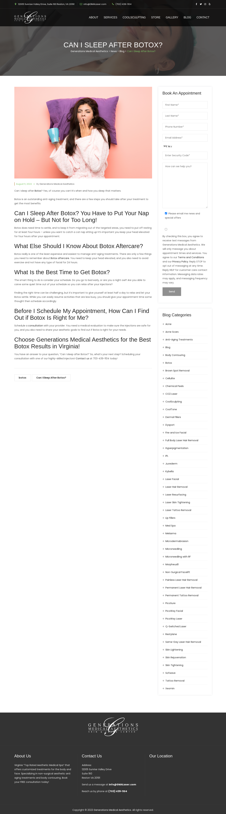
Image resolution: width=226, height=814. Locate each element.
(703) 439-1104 (123, 4)
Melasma (170, 533)
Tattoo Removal (174, 680)
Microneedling (173, 549)
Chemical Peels (174, 386)
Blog (187, 17)
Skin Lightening (174, 649)
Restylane (171, 634)
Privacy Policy (180, 261)
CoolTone (171, 409)
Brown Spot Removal (177, 370)
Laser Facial (172, 479)
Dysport (170, 425)
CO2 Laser (171, 394)
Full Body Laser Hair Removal (181, 440)
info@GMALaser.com (95, 4)
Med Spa (170, 525)
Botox (38, 190)
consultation (35, 325)
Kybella (169, 471)
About (93, 17)
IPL (166, 456)
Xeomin (170, 688)
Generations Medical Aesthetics (56, 184)
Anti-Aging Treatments (179, 339)
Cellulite (170, 378)
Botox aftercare (60, 258)
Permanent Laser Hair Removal (183, 587)
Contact (202, 17)
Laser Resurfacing (175, 494)
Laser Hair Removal (176, 487)
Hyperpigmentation (176, 448)
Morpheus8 (172, 564)
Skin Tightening (174, 665)
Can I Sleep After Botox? (51, 377)
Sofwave (170, 673)
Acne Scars (172, 332)
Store (156, 17)
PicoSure (170, 603)
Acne (168, 324)
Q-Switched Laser (175, 626)
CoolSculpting (134, 17)
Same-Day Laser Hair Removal (183, 642)
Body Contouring (175, 355)
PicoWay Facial (174, 611)
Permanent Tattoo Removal (181, 595)
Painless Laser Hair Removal (181, 580)
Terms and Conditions (191, 257)
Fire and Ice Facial (175, 432)
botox (22, 377)
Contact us (82, 358)
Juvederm (171, 463)
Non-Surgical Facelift (177, 572)
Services (110, 17)
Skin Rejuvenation (175, 657)
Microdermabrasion (176, 541)
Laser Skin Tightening (177, 502)
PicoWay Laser (173, 618)
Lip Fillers (170, 518)
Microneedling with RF (178, 556)
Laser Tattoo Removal (178, 510)
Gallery (172, 17)
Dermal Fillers (173, 417)
